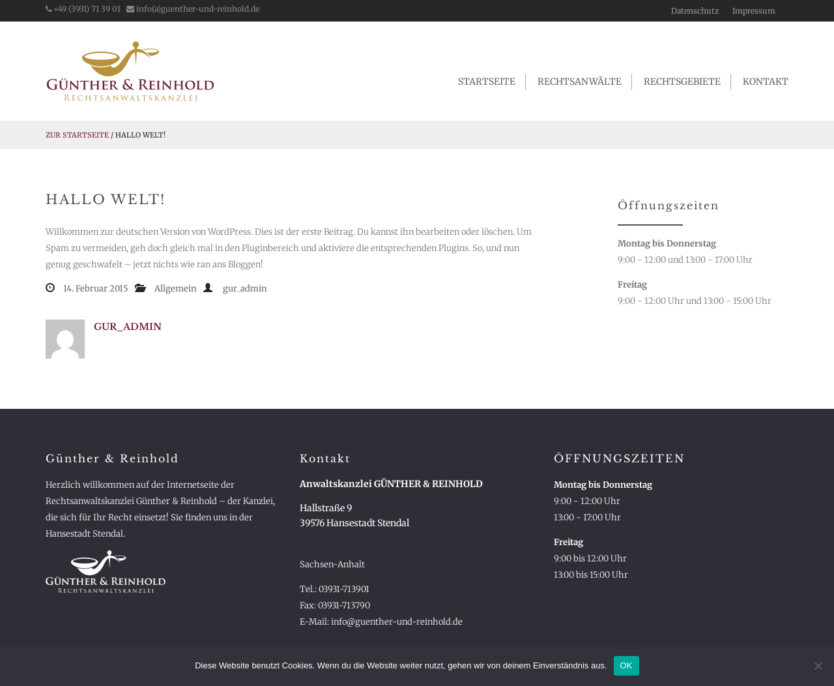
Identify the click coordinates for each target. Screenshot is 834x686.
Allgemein (175, 288)
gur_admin (245, 288)
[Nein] (817, 665)
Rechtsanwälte (580, 81)
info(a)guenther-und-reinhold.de (192, 9)
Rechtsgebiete (682, 81)
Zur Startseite (77, 135)
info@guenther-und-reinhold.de (397, 621)
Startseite (486, 81)
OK (626, 665)
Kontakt (765, 81)
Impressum (753, 11)
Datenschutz (695, 11)
